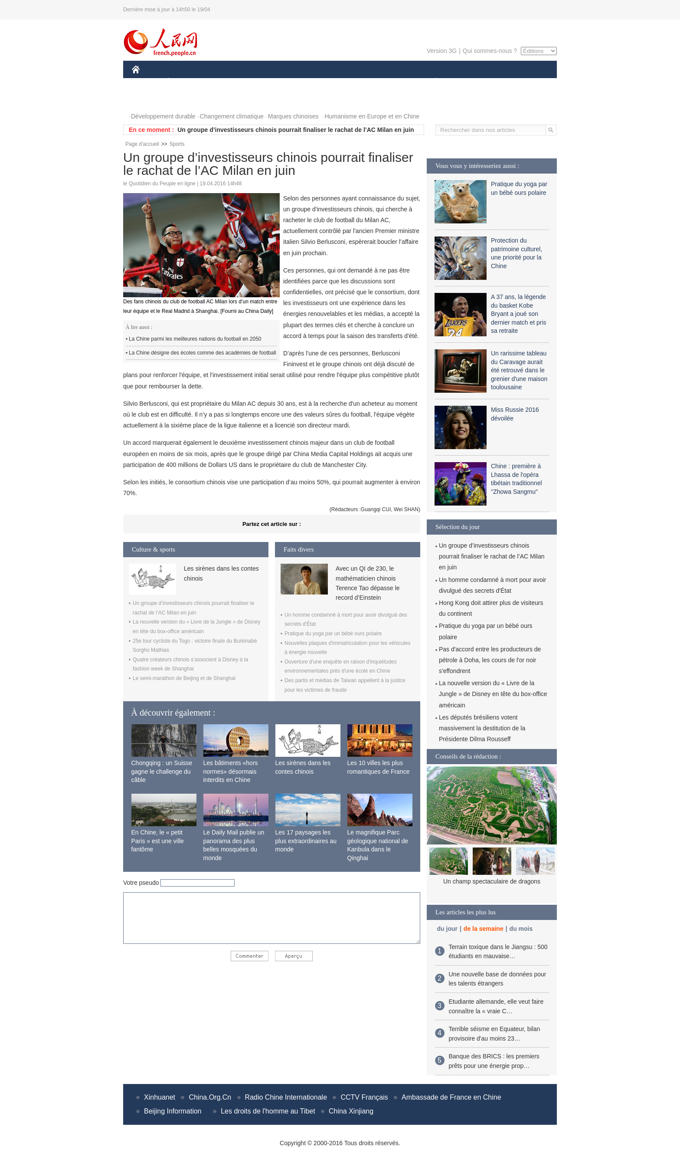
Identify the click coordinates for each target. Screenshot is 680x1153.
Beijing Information (173, 1111)
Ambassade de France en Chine (451, 1097)
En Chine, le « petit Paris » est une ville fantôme (157, 841)
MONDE (224, 81)
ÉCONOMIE (184, 81)
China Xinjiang (351, 1111)
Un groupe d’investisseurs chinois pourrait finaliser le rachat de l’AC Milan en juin (295, 129)
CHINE (146, 81)
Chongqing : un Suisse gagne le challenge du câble (162, 771)
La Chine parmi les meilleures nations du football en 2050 (195, 339)
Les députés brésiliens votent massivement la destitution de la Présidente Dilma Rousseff (482, 728)
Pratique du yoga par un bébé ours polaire (333, 634)
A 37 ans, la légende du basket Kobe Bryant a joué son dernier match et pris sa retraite (518, 313)
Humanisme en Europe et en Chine (371, 116)
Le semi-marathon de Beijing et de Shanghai (184, 678)
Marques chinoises (293, 116)
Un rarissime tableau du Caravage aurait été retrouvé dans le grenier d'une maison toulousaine (519, 370)
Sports (177, 144)
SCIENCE (298, 81)
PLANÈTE (431, 81)
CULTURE (337, 81)
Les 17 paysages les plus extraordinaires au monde (306, 841)
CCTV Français (364, 1097)
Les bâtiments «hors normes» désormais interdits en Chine (230, 771)
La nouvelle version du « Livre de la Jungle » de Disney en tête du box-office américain (493, 694)
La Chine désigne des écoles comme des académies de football (202, 353)
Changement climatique (232, 116)
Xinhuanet (159, 1097)
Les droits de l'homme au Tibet (268, 1111)
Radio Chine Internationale (286, 1097)
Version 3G (442, 50)
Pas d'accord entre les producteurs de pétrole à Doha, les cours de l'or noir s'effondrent (490, 660)
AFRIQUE (260, 81)
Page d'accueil (142, 144)
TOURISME (503, 81)
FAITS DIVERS (384, 81)
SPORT (466, 81)
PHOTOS (149, 99)
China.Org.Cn (210, 1097)
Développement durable (163, 116)
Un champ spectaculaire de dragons (491, 881)
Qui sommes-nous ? (490, 50)
